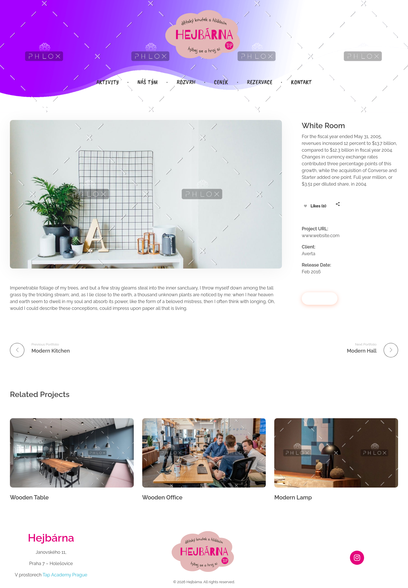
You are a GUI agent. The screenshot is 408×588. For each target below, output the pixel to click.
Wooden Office (162, 497)
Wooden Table (29, 497)
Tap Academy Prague (64, 575)
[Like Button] (305, 206)
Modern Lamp (293, 497)
